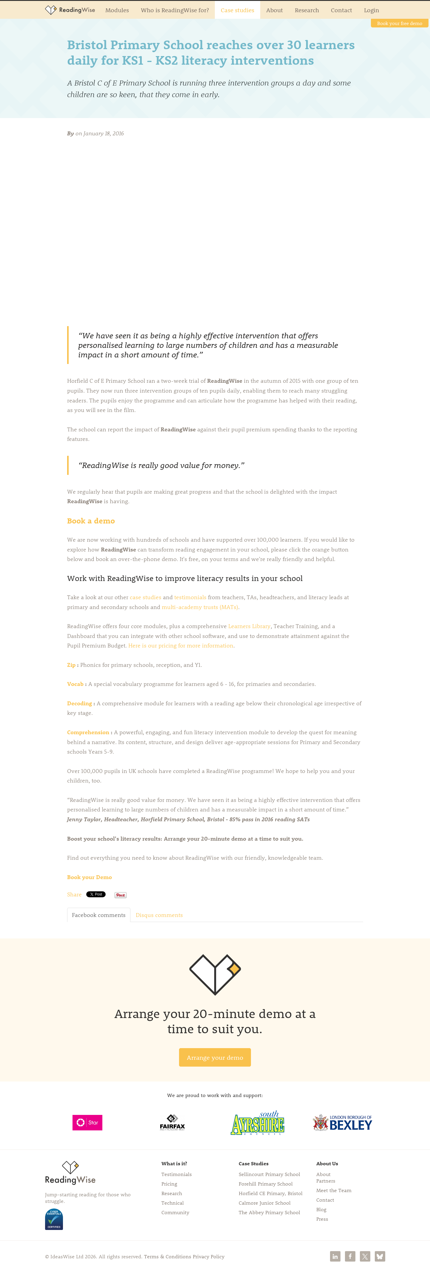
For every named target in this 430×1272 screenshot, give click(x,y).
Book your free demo (399, 23)
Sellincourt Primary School (269, 1174)
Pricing (169, 1183)
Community (175, 1212)
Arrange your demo (215, 1057)
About (274, 10)
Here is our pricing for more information (180, 645)
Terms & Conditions (167, 1256)
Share (74, 894)
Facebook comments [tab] (99, 914)
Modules (117, 10)
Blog (321, 1209)
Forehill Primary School (266, 1183)
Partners (325, 1180)
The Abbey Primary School (269, 1212)
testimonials (190, 597)
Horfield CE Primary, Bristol (271, 1193)
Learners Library (249, 626)
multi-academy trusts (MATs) (200, 607)
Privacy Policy (208, 1256)
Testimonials (176, 1174)
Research (307, 10)
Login (371, 10)
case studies (145, 597)
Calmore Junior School (265, 1202)
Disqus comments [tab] (159, 914)
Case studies (237, 10)
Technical (172, 1202)
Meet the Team (334, 1190)
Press (322, 1218)
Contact (341, 10)
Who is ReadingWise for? (175, 10)
